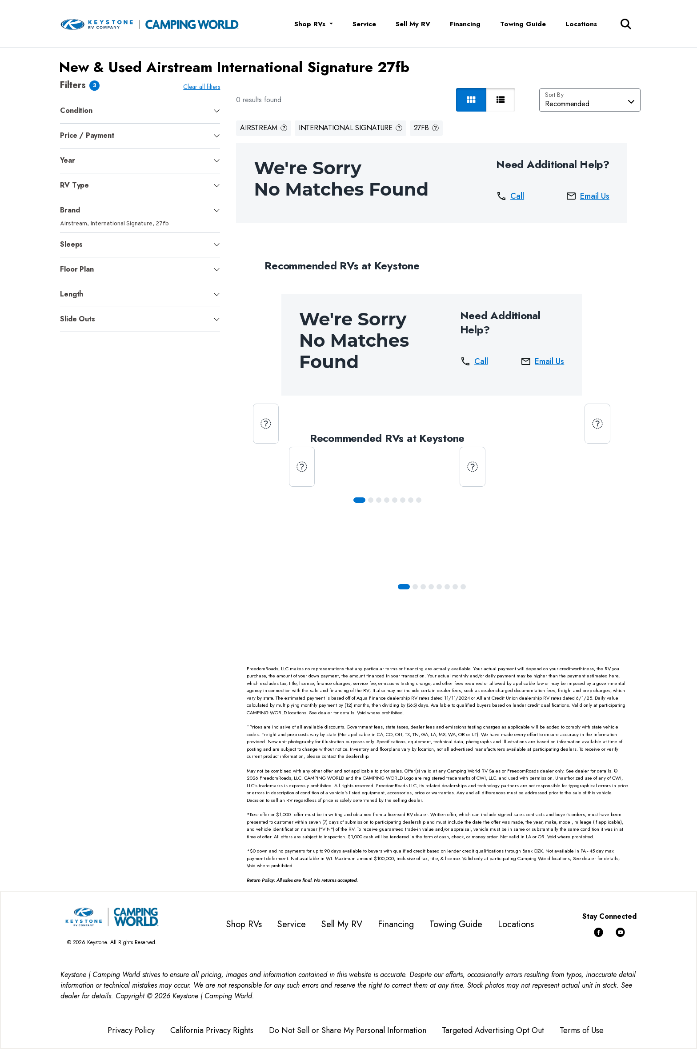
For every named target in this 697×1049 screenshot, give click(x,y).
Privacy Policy (131, 1030)
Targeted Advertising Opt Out (493, 1030)
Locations (581, 24)
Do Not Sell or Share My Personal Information (347, 1030)
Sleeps (71, 244)
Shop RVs (244, 924)
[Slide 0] (359, 500)
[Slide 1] (370, 500)
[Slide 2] (378, 500)
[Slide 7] (418, 500)
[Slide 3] (386, 500)
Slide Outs (77, 319)
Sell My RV (413, 24)
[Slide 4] (394, 500)
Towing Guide (523, 24)
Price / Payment (87, 135)
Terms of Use (582, 1030)
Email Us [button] (587, 196)
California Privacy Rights (211, 1030)
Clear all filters (201, 86)
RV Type (74, 185)
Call (510, 196)
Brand (70, 210)
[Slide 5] (402, 500)
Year (67, 160)
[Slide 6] (410, 500)
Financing (465, 24)
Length (71, 294)
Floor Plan (76, 269)
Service (364, 24)
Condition (76, 110)
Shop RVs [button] (311, 24)
